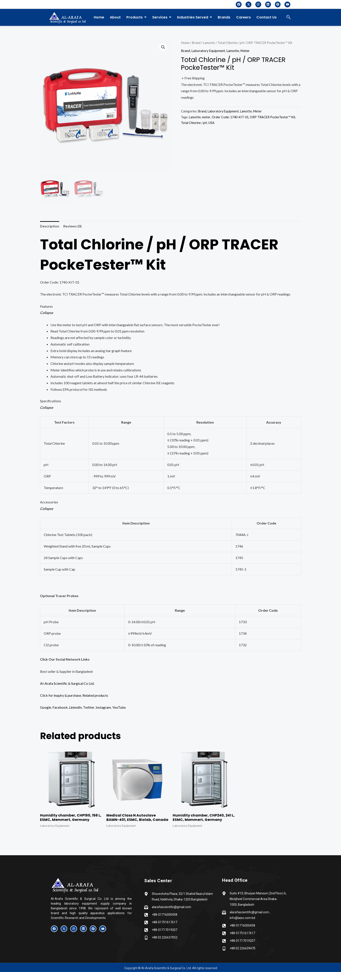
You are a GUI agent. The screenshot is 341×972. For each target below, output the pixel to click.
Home (99, 17)
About (115, 17)
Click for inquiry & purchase (60, 695)
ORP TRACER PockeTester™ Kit (272, 117)
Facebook (60, 707)
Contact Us (266, 17)
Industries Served (194, 17)
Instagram (103, 707)
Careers (243, 17)
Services (161, 17)
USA (211, 123)
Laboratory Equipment (208, 50)
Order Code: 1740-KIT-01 (230, 117)
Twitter (88, 707)
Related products (95, 695)
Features (46, 306)
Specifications (50, 401)
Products (136, 17)
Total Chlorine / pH (194, 123)
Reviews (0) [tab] (72, 226)
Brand (196, 43)
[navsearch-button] (288, 17)
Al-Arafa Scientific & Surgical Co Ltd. (67, 683)
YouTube (118, 707)
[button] (163, 47)
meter (206, 117)
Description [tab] (49, 226)
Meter (245, 50)
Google (45, 707)
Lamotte (209, 43)
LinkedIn (75, 707)
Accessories (49, 502)
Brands (224, 17)
